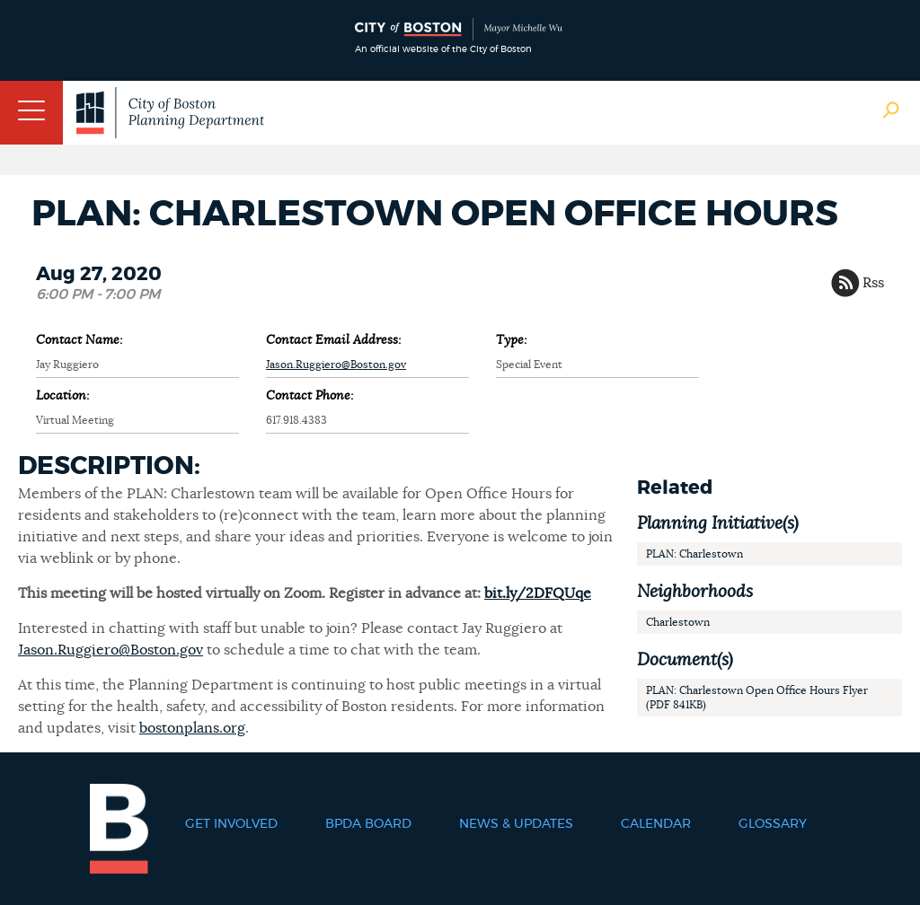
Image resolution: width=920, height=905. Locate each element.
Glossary (773, 824)
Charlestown (678, 622)
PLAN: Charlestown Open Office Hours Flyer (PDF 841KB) (757, 697)
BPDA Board (368, 824)
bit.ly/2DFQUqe (537, 593)
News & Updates (516, 824)
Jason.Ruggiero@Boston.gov (336, 364)
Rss (873, 283)
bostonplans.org (192, 728)
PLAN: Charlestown (694, 554)
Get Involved (231, 824)
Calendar (656, 824)
